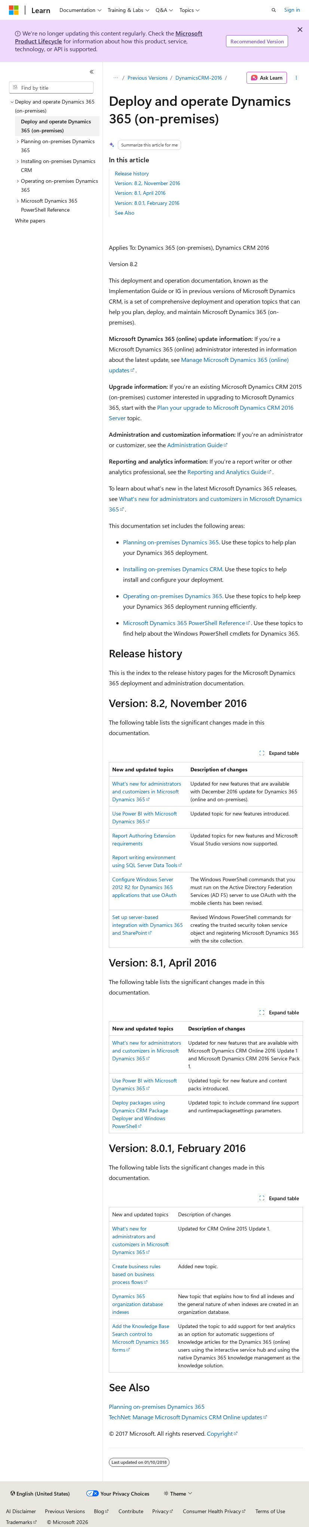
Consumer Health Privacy (212, 1511)
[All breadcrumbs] (115, 78)
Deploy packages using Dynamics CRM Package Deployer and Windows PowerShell (140, 1114)
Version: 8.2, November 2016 (147, 183)
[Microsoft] (14, 10)
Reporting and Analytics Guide (226, 472)
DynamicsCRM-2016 (198, 77)
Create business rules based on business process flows (136, 1274)
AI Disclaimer (21, 1511)
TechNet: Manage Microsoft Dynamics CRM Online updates (185, 1417)
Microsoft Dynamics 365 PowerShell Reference (184, 623)
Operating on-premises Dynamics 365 (172, 596)
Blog (99, 1511)
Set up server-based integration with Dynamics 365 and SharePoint (147, 924)
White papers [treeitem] (30, 220)
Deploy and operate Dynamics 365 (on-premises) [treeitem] (56, 126)
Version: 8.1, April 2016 (140, 192)
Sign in (292, 9)
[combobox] (51, 87)
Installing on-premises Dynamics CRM (172, 569)
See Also (124, 212)
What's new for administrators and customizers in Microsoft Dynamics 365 (146, 791)
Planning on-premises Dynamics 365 (171, 542)
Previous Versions (148, 77)
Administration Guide (195, 445)
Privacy (160, 1511)
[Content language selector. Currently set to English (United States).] (40, 1494)
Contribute (131, 1511)
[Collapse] (92, 72)
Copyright (220, 1433)
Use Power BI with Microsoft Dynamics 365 (144, 1084)
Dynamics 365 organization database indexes (137, 1304)
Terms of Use (270, 1511)
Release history (132, 173)
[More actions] (296, 78)
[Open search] (273, 10)
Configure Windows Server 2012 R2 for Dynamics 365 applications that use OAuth (144, 887)
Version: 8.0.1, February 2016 (147, 202)
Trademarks (19, 1522)
